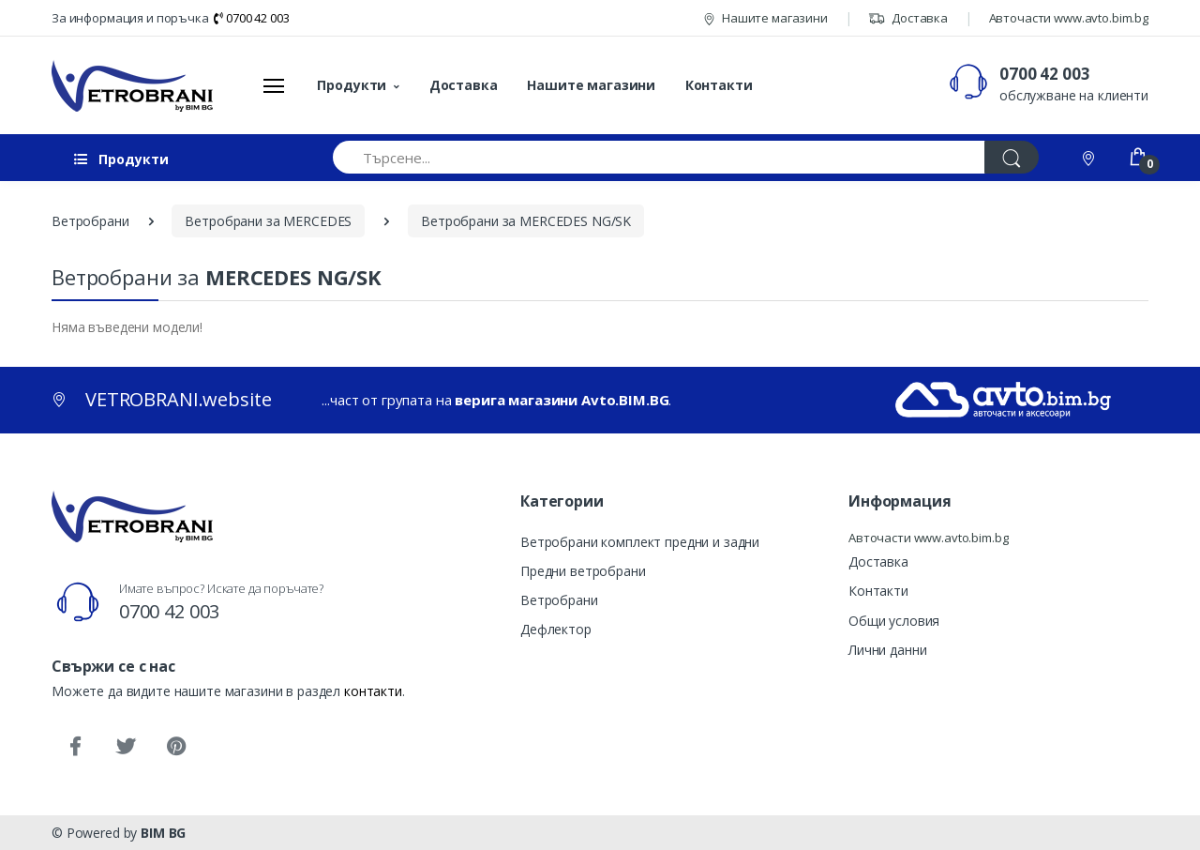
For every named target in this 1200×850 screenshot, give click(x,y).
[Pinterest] (176, 746)
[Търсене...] (659, 157)
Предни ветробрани (583, 571)
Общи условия (893, 621)
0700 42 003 (251, 17)
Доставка (908, 17)
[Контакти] (1090, 157)
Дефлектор (556, 629)
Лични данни (887, 650)
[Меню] (274, 85)
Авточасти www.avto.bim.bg (1068, 17)
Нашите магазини (765, 17)
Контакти (719, 85)
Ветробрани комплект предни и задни (639, 542)
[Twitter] (125, 746)
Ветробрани (559, 600)
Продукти (351, 85)
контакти (373, 691)
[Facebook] (75, 746)
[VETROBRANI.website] (133, 85)
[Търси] (1011, 157)
